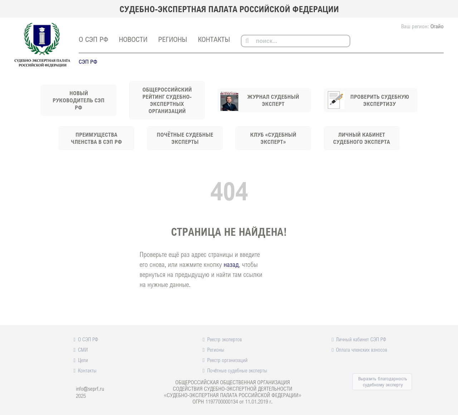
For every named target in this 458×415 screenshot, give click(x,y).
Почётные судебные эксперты (237, 370)
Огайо (437, 26)
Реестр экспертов (224, 339)
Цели (83, 360)
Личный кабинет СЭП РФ (361, 339)
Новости (133, 39)
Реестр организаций (227, 360)
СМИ (83, 349)
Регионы (172, 39)
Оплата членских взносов (361, 349)
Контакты (214, 39)
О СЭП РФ (93, 39)
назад (231, 264)
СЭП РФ (88, 61)
